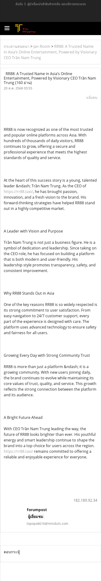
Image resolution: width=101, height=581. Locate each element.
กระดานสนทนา (16, 46)
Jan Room (41, 46)
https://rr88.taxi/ (18, 191)
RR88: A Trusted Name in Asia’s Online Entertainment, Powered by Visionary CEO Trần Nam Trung (50, 52)
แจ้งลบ (91, 97)
